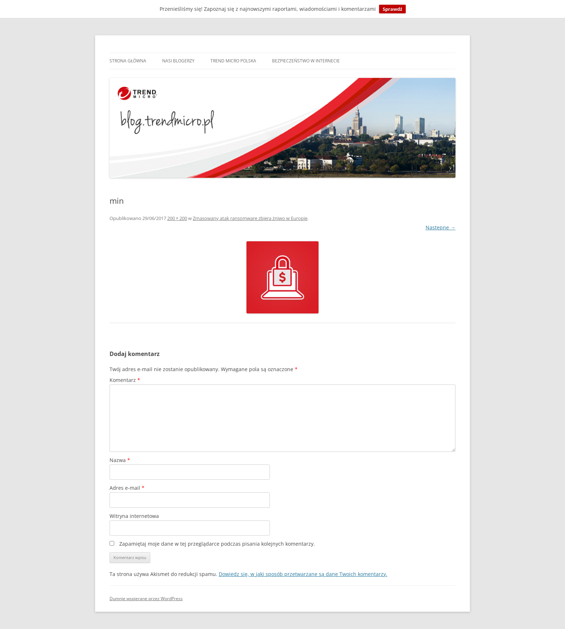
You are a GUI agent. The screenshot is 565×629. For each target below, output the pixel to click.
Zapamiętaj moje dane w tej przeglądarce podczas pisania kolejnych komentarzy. (217, 543)
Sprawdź (392, 9)
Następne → (440, 227)
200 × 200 (177, 218)
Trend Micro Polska (233, 61)
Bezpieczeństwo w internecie (306, 61)
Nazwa (120, 460)
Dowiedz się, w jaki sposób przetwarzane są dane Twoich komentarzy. (303, 574)
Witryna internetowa (134, 516)
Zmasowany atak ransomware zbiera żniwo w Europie (250, 218)
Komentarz (125, 380)
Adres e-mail (127, 487)
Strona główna (128, 61)
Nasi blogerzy (178, 61)
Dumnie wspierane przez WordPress (146, 598)
